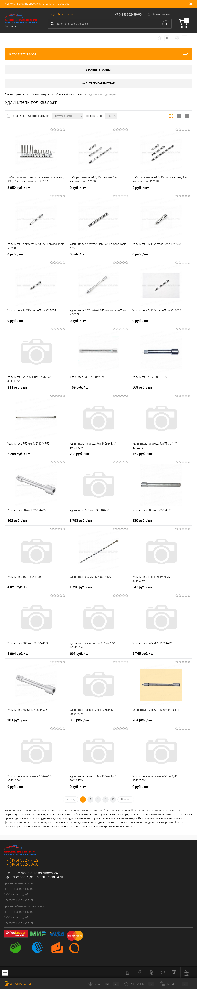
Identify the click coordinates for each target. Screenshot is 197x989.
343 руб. (142, 587)
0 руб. (78, 188)
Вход (52, 14)
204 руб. (142, 720)
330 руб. (142, 520)
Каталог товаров (98, 54)
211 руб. (17, 387)
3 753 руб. (81, 520)
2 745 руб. (143, 654)
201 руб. (17, 720)
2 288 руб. (18, 454)
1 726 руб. (81, 587)
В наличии (19, 115)
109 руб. (80, 387)
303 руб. (79, 720)
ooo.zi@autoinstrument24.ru (41, 877)
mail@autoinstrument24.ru (41, 873)
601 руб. (80, 654)
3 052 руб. (18, 188)
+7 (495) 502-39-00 (128, 14)
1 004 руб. (18, 654)
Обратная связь (161, 14)
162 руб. (142, 454)
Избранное (139, 983)
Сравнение (103, 983)
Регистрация (65, 14)
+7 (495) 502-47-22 (21, 860)
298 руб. (79, 454)
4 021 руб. (18, 587)
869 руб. (142, 387)
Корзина (174, 983)
